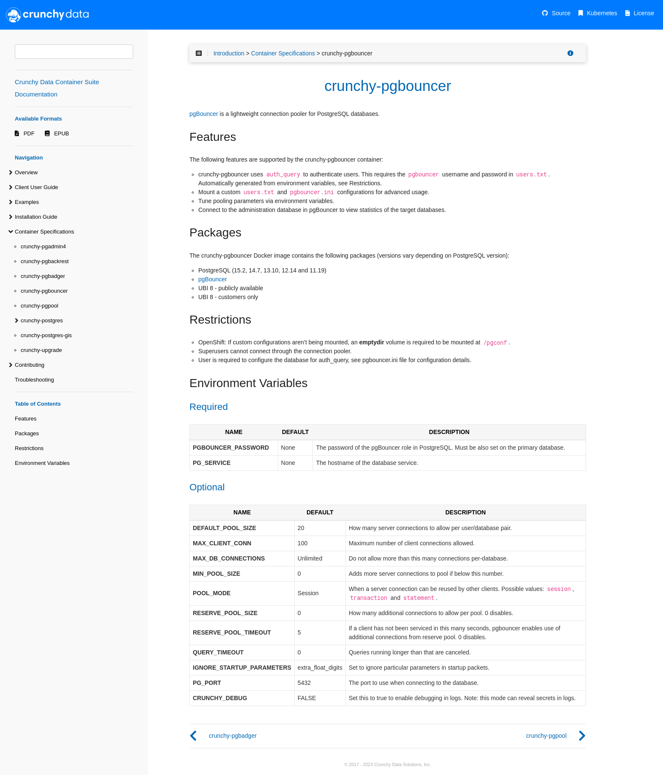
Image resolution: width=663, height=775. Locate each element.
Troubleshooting (34, 380)
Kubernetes (602, 13)
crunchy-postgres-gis (46, 335)
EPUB (61, 133)
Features (25, 418)
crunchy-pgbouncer (44, 291)
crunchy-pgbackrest (44, 261)
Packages (27, 433)
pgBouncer (203, 113)
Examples (27, 202)
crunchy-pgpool (39, 305)
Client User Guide (36, 187)
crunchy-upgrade (41, 350)
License (644, 13)
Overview (26, 172)
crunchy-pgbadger (43, 276)
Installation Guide (36, 217)
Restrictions (29, 448)
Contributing (29, 365)
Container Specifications (44, 231)
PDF (29, 133)
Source (561, 13)
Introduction (229, 53)
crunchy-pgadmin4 (43, 246)
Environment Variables (42, 463)
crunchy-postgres (42, 320)
